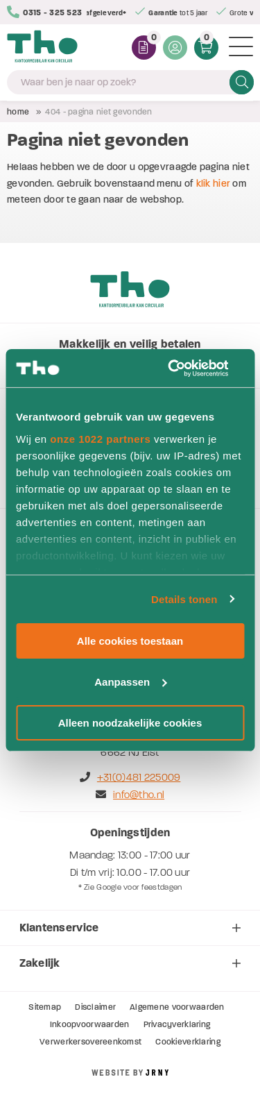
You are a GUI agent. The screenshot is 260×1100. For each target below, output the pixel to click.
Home (18, 112)
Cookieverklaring (187, 1042)
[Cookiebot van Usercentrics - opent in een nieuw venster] (185, 368)
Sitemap (44, 1007)
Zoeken (241, 82)
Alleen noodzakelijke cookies (130, 722)
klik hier (213, 183)
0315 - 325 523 (44, 12)
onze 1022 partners (100, 438)
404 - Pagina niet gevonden (98, 112)
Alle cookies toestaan (130, 641)
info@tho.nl (130, 794)
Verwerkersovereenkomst (90, 1042)
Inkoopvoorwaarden (90, 1024)
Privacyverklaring (177, 1024)
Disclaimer (95, 1007)
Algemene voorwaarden (177, 1007)
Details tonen (184, 598)
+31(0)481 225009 (130, 777)
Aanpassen (130, 682)
